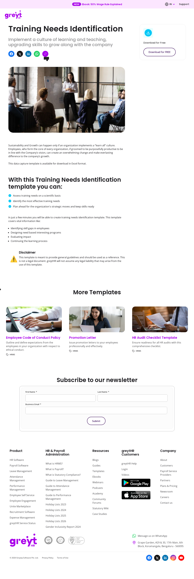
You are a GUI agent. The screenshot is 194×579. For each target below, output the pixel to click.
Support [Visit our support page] (184, 4)
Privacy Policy (47, 557)
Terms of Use (62, 557)
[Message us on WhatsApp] (157, 536)
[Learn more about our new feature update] (97, 4)
